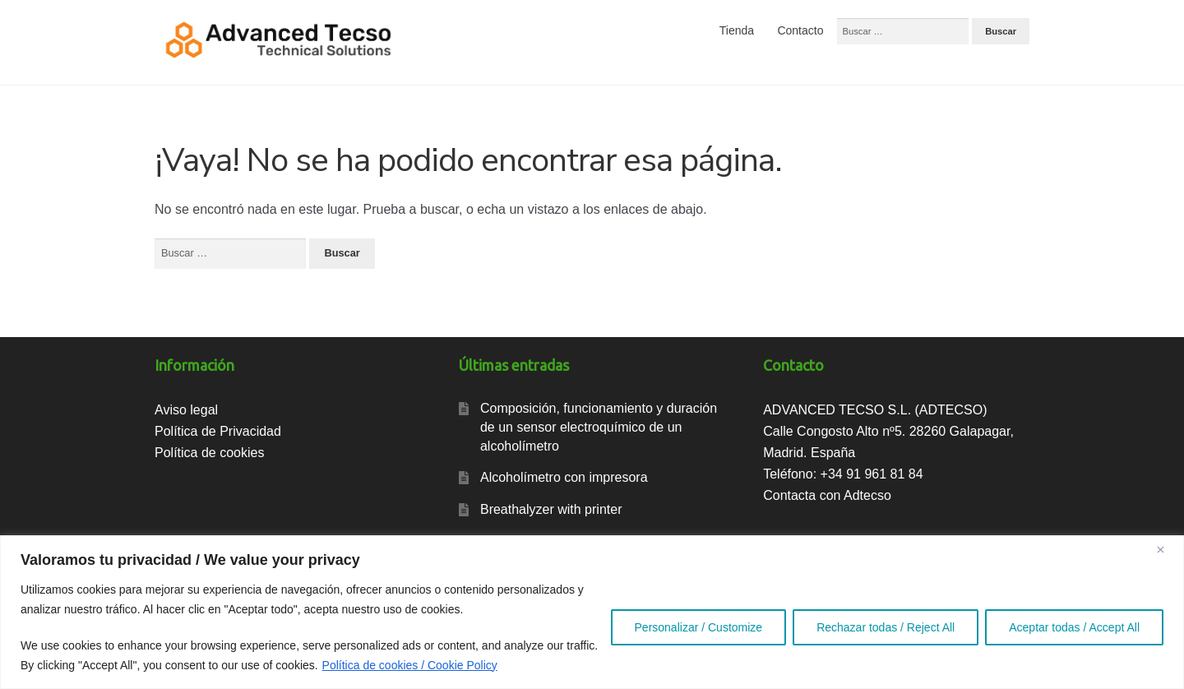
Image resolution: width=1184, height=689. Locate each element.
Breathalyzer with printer (551, 509)
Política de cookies (209, 453)
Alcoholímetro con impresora (564, 477)
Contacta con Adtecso (827, 495)
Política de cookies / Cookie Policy (409, 665)
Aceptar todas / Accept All (1074, 627)
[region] (592, 612)
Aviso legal (186, 410)
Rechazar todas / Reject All (885, 627)
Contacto (800, 30)
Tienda (736, 30)
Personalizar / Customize (699, 627)
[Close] (1167, 549)
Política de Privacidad (218, 431)
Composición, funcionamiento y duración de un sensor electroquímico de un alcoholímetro (598, 426)
